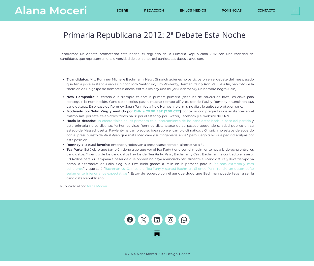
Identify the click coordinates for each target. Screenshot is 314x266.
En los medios (193, 10)
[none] (295, 11)
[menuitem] (295, 11)
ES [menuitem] (295, 11)
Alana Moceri (51, 10)
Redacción (154, 10)
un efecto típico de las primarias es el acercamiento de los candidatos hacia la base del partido (174, 121)
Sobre (122, 10)
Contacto (266, 10)
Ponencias (232, 10)
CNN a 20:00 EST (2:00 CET (157, 111)
